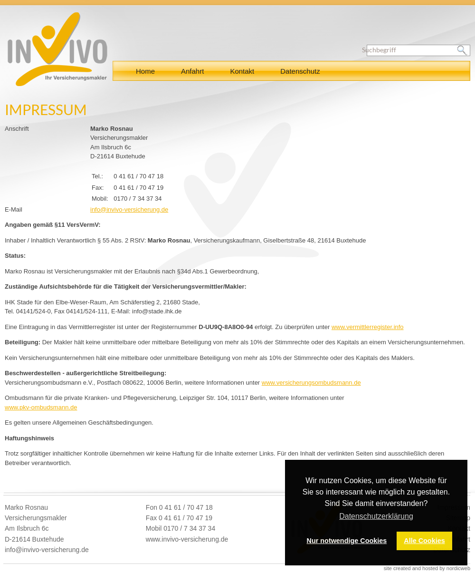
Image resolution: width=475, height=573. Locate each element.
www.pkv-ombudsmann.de (41, 407)
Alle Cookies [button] (424, 540)
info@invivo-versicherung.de (129, 209)
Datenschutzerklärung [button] (376, 516)
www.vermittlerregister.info (368, 326)
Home (145, 71)
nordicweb (458, 568)
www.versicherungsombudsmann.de (311, 382)
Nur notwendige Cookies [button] (347, 540)
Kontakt (242, 71)
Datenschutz (300, 71)
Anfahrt (192, 71)
